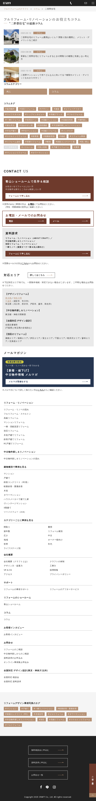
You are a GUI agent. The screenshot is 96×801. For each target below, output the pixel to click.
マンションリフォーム (14, 422)
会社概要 (8, 554)
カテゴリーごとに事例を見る (18, 520)
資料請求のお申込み (13, 658)
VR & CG (8, 570)
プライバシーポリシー (60, 574)
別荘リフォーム (11, 431)
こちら (25, 263)
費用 (50, 527)
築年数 (7, 531)
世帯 (6, 544)
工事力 (53, 566)
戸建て (7, 478)
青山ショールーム (12, 604)
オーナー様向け (55, 540)
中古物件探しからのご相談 (16, 654)
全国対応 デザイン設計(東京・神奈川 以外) (26, 670)
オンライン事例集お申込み (16, 662)
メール (56, 221)
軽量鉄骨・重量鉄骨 (13, 486)
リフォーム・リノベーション (18, 403)
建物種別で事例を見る (15, 467)
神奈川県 (18, 298)
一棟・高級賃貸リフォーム (16, 426)
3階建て (7, 508)
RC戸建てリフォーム (13, 443)
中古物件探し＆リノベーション (20, 452)
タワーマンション (12, 495)
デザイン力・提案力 (13, 566)
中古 (50, 535)
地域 (6, 540)
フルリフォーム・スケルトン (17, 414)
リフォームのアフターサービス (64, 589)
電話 (11, 221)
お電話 (31, 204)
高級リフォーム (11, 418)
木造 (6, 491)
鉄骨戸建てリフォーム (14, 439)
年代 (50, 544)
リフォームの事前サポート (16, 589)
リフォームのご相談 (13, 649)
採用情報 (54, 570)
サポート (8, 582)
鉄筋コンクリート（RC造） (17, 482)
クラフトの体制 (57, 561)
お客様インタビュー (14, 627)
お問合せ (8, 642)
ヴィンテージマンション (15, 503)
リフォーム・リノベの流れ (16, 409)
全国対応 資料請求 (12, 681)
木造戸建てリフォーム (14, 435)
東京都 (8, 298)
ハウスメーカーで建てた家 (16, 499)
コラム (7, 612)
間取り (7, 527)
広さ (6, 535)
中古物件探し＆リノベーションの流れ (21, 458)
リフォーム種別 (55, 531)
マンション (9, 474)
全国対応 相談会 (11, 677)
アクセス (8, 574)
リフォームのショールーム (17, 597)
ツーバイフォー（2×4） (15, 512)
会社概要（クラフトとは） (16, 561)
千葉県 (8, 301)
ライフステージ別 (12, 548)
